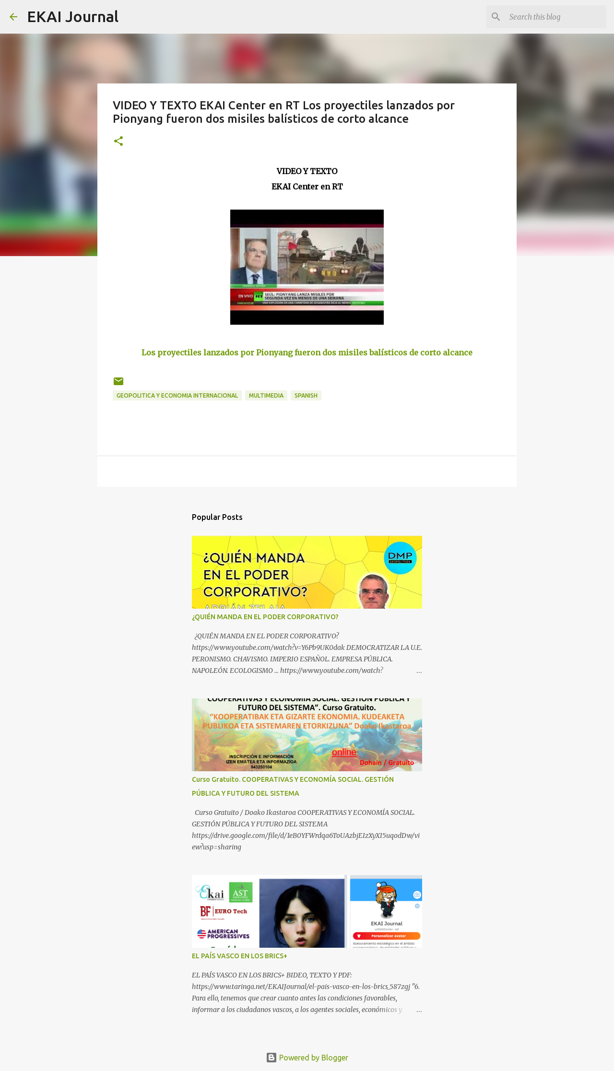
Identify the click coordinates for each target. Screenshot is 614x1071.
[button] (118, 141)
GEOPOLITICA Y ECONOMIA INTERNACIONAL (177, 395)
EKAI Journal (72, 16)
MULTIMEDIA (266, 395)
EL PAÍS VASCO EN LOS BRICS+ (239, 956)
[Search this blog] (556, 16)
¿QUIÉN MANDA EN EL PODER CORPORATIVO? (265, 617)
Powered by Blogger (307, 1057)
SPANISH (306, 395)
